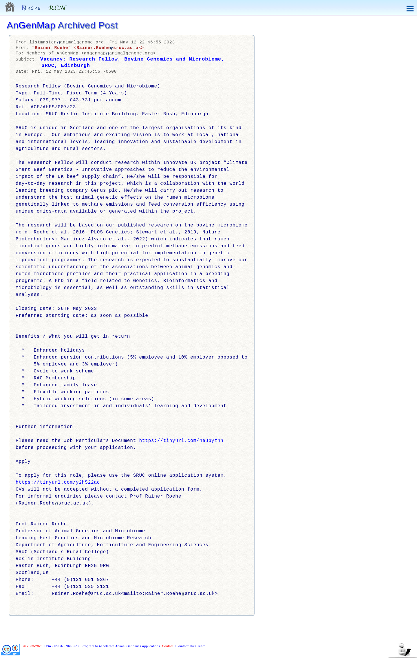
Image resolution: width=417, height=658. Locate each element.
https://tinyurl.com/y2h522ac (58, 483)
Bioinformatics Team (190, 646)
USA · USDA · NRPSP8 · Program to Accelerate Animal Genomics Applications (102, 646)
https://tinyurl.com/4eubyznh (181, 441)
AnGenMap (31, 25)
